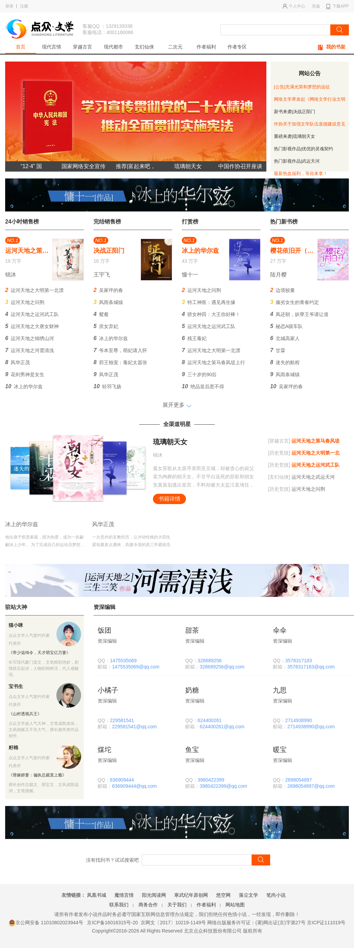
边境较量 (282, 290)
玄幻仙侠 (144, 47)
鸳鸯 (101, 314)
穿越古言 (82, 47)
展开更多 (174, 405)
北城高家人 (285, 338)
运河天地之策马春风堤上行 (213, 362)
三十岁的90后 (199, 374)
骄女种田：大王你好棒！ (211, 314)
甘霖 (277, 350)
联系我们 (119, 904)
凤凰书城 (96, 895)
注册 (24, 6)
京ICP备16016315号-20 (112, 922)
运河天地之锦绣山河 (29, 338)
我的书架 (331, 47)
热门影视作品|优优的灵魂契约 (303, 148)
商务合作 (148, 904)
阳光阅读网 (154, 895)
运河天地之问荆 (24, 302)
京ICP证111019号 (326, 922)
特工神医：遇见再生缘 (208, 302)
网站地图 (235, 904)
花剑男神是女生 (24, 374)
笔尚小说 (276, 895)
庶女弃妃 (105, 326)
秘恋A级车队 (286, 326)
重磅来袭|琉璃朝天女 (294, 136)
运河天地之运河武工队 (32, 314)
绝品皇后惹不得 (203, 386)
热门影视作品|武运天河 (297, 161)
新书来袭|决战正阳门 (294, 111)
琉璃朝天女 (170, 442)
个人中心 (294, 6)
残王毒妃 (194, 338)
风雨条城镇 (108, 302)
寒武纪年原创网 (191, 895)
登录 (9, 6)
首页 (20, 47)
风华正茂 (17, 362)
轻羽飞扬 (107, 386)
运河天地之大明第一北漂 (34, 290)
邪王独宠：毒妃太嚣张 (120, 362)
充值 (316, 6)
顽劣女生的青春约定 (294, 302)
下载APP (337, 6)
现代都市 (113, 47)
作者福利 (206, 47)
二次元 (175, 47)
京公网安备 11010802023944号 (46, 922)
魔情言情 (124, 895)
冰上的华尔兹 (24, 386)
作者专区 (237, 47)
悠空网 (223, 895)
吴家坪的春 (108, 290)
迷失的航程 (285, 362)
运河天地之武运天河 (301, 477)
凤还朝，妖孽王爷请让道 (299, 314)
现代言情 (51, 47)
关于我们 (177, 904)
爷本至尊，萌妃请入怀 (120, 350)
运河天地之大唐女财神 (32, 326)
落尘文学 (248, 895)
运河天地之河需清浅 (29, 350)
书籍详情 (169, 499)
